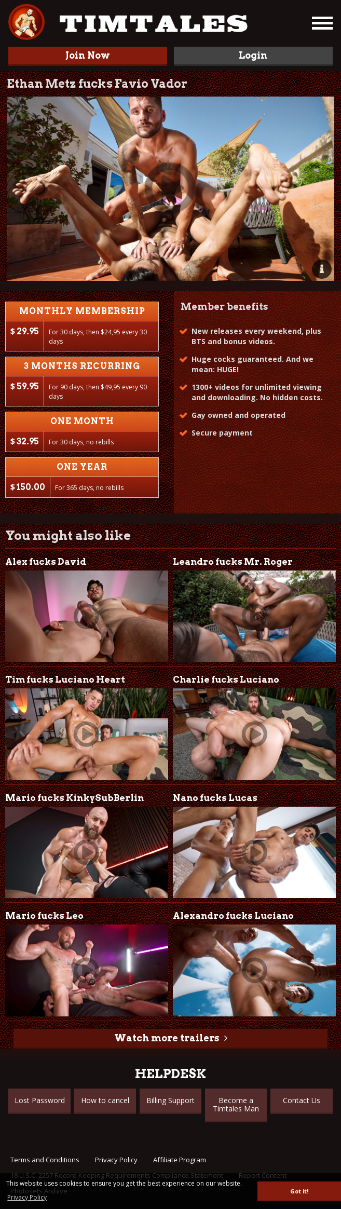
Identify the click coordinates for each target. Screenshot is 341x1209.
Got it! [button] (299, 1191)
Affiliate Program (179, 1159)
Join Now (87, 55)
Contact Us (301, 1100)
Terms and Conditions (44, 1159)
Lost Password (40, 1100)
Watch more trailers (166, 1038)
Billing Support (170, 1100)
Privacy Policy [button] (27, 1197)
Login (253, 55)
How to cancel (105, 1100)
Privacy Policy (116, 1159)
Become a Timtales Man (236, 1104)
